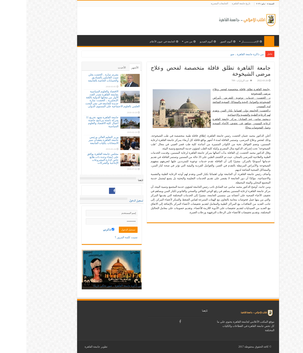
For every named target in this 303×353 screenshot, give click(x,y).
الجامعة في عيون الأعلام (137, 41)
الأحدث (95, 67)
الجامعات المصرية (193, 3)
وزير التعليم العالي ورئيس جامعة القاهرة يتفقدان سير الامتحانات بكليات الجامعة (77, 140)
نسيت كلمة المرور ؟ (99, 237)
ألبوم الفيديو (181, 41)
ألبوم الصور (201, 41)
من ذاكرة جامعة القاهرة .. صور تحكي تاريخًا (91, 285)
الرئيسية (243, 41)
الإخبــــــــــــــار (225, 41)
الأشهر (108, 67)
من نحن (163, 41)
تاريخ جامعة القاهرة (214, 3)
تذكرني (82, 229)
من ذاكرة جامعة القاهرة (223, 54)
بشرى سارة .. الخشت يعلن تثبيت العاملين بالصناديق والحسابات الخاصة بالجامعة (77, 77)
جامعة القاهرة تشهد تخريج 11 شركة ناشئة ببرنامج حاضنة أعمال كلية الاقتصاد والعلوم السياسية (76, 122)
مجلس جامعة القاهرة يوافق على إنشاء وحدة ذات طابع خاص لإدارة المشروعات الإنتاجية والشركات (76, 158)
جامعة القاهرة (66, 346)
